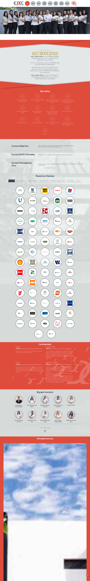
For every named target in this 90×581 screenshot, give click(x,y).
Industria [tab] (12, 180)
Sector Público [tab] (70, 180)
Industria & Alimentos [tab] (21, 180)
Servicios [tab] (78, 180)
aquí (61, 147)
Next (88, 23)
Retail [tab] (63, 180)
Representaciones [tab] (44, 180)
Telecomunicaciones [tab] (55, 180)
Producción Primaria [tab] (33, 180)
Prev (2, 23)
